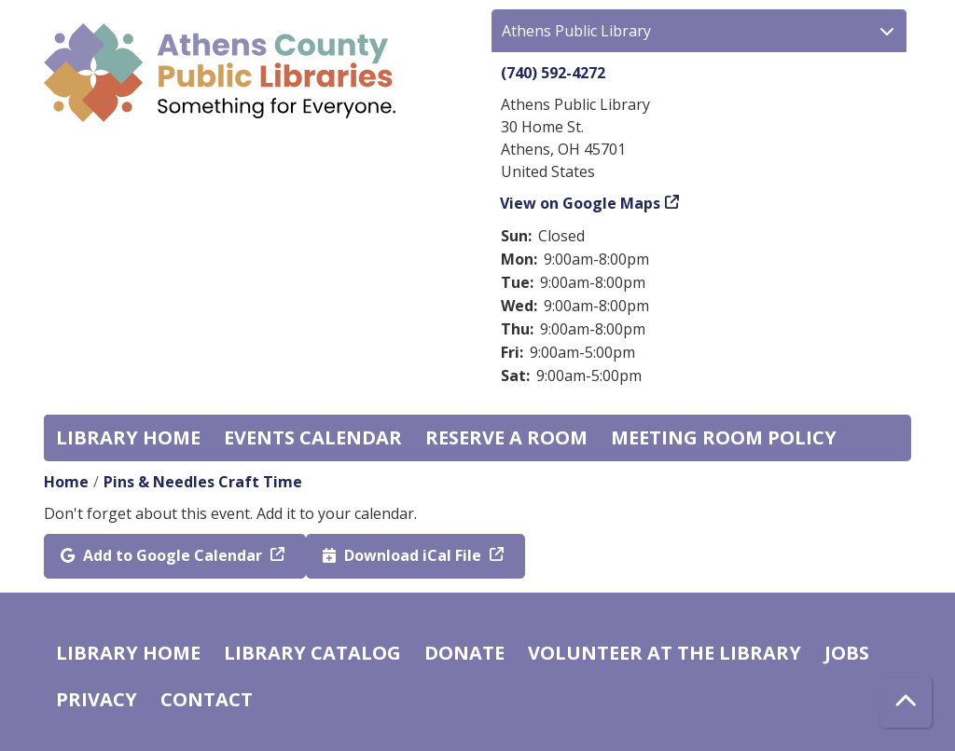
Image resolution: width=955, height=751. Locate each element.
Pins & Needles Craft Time (203, 481)
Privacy (96, 699)
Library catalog (312, 652)
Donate (464, 652)
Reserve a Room (506, 437)
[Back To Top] (906, 702)
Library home (128, 437)
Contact (206, 699)
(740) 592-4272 (553, 72)
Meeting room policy (724, 437)
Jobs (846, 652)
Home (66, 481)
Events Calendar (313, 437)
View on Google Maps (580, 203)
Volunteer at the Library (664, 652)
